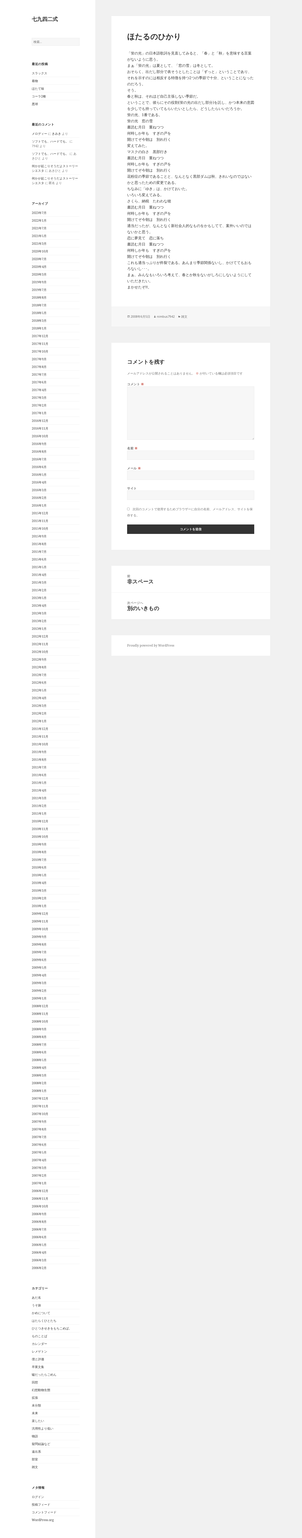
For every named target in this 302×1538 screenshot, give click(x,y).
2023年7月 (39, 213)
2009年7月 (39, 952)
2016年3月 (39, 490)
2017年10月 (40, 351)
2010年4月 (39, 883)
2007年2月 (39, 1175)
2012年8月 (39, 667)
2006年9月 (39, 1214)
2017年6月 (39, 382)
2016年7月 (39, 459)
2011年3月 (39, 798)
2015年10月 (40, 528)
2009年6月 (39, 960)
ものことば (39, 1336)
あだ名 (36, 1297)
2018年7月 (39, 305)
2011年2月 (39, 806)
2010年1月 (39, 906)
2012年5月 (39, 690)
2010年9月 (39, 844)
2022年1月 (39, 220)
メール (134, 468)
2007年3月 (39, 1168)
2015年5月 (39, 567)
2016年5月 (39, 474)
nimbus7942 (166, 316)
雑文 (35, 1467)
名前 (132, 448)
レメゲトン (39, 1351)
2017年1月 (39, 413)
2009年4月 (39, 975)
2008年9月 (39, 1029)
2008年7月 (39, 1044)
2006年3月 (39, 1260)
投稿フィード (41, 1504)
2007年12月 (40, 1098)
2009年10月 (40, 929)
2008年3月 (39, 1075)
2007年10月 (40, 1114)
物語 (35, 1436)
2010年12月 (40, 821)
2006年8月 (39, 1222)
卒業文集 (38, 1367)
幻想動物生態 (41, 1390)
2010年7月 (39, 860)
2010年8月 (39, 852)
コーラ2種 (39, 96)
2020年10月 (40, 251)
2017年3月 (39, 397)
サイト (132, 488)
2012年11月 (40, 644)
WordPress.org (43, 1520)
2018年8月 (39, 297)
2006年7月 (39, 1229)
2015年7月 (39, 552)
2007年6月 (39, 1145)
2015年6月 (39, 559)
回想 (35, 1382)
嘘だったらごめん (44, 1374)
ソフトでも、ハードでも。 (50, 141)
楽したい (38, 1421)
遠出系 (36, 1451)
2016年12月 (40, 421)
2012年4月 (39, 698)
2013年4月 (39, 605)
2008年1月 (39, 1091)
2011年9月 (39, 752)
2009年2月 (39, 990)
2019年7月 (39, 290)
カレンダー (39, 1344)
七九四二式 (45, 19)
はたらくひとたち (44, 1321)
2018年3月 (39, 320)
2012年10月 (40, 652)
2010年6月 (39, 867)
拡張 (35, 1398)
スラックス (39, 73)
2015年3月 (39, 582)
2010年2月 (39, 898)
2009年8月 (39, 944)
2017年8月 (39, 367)
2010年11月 (40, 829)
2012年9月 (39, 659)
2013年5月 (39, 598)
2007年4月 (39, 1160)
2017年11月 (40, 344)
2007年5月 (39, 1152)
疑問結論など (41, 1444)
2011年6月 (39, 775)
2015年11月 (40, 521)
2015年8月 (39, 544)
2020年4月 (39, 267)
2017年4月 (39, 390)
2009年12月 (40, 913)
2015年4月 (39, 575)
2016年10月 (40, 436)
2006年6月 (39, 1237)
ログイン (38, 1497)
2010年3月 (39, 890)
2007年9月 (39, 1121)
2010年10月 (40, 836)
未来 (35, 1413)
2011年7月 (39, 767)
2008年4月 (39, 1068)
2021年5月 (39, 236)
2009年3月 (39, 983)
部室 (35, 1459)
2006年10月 (40, 1206)
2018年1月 (39, 328)
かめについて (41, 1313)
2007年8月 (39, 1129)
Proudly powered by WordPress (150, 645)
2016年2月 (39, 498)
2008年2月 (39, 1083)
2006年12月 (40, 1191)
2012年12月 (40, 636)
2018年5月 (39, 313)
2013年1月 (39, 629)
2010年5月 (39, 875)
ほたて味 (38, 88)
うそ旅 (36, 1305)
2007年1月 (39, 1183)
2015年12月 (40, 513)
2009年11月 (40, 921)
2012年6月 (39, 682)
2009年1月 (39, 998)
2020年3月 (39, 274)
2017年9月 (39, 359)
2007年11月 (40, 1106)
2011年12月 (40, 729)
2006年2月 (39, 1268)
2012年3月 (39, 706)
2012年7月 (39, 675)
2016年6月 (39, 467)
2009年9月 (39, 937)
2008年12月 (40, 1006)
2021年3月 (39, 243)
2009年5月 (39, 967)
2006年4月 (39, 1252)
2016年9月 (39, 444)
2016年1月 (39, 505)
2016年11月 (40, 428)
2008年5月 (39, 1060)
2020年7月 (39, 259)
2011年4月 (39, 790)
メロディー (39, 134)
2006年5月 (39, 1245)
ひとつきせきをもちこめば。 (52, 1328)
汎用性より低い (42, 1428)
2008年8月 (39, 1037)
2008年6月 (39, 1052)
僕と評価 (38, 1359)
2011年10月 (40, 744)
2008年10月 (40, 1021)
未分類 (36, 1405)
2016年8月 (39, 451)
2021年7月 (39, 228)
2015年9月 (39, 536)
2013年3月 (39, 613)
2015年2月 (39, 590)
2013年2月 (39, 621)
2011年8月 (39, 759)
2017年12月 (40, 336)
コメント (135, 384)
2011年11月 (40, 736)
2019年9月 (39, 282)
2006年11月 (40, 1198)
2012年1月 (39, 721)
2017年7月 (39, 374)
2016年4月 (39, 482)
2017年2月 (39, 405)
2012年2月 (39, 713)
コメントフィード (44, 1512)
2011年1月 (39, 813)
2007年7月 (39, 1137)
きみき (56, 134)
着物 (35, 81)
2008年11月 (40, 1014)
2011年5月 (39, 783)
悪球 (35, 104)
